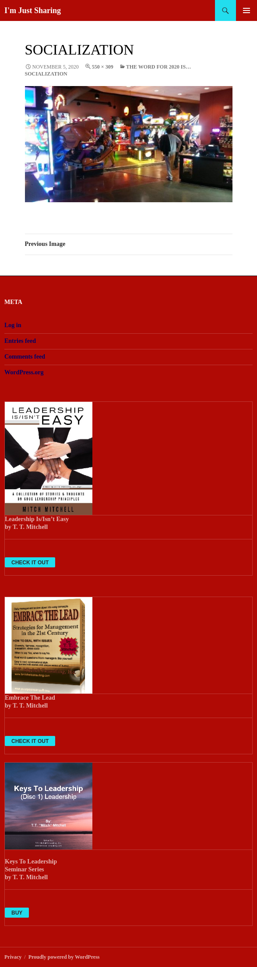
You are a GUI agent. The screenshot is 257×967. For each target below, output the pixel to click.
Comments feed (24, 356)
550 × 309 (102, 67)
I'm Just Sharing (32, 10)
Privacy (12, 957)
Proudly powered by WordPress (64, 957)
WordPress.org (24, 372)
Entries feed (20, 341)
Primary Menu (246, 10)
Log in (12, 325)
